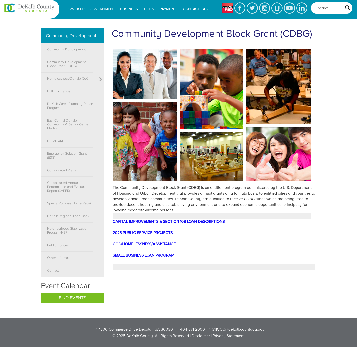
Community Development (71, 35)
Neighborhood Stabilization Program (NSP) (67, 230)
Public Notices (58, 245)
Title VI (149, 9)
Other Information (60, 258)
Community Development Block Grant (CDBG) (66, 64)
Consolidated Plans (61, 170)
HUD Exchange (58, 91)
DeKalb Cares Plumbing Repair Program (70, 106)
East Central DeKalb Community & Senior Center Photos (68, 124)
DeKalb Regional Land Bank (68, 216)
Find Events (72, 298)
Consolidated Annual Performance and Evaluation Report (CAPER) (68, 187)
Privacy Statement (229, 335)
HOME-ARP (55, 141)
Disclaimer (201, 335)
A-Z (206, 9)
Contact (191, 9)
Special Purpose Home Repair (69, 203)
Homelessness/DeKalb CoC (67, 78)
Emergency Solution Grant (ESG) (67, 155)
